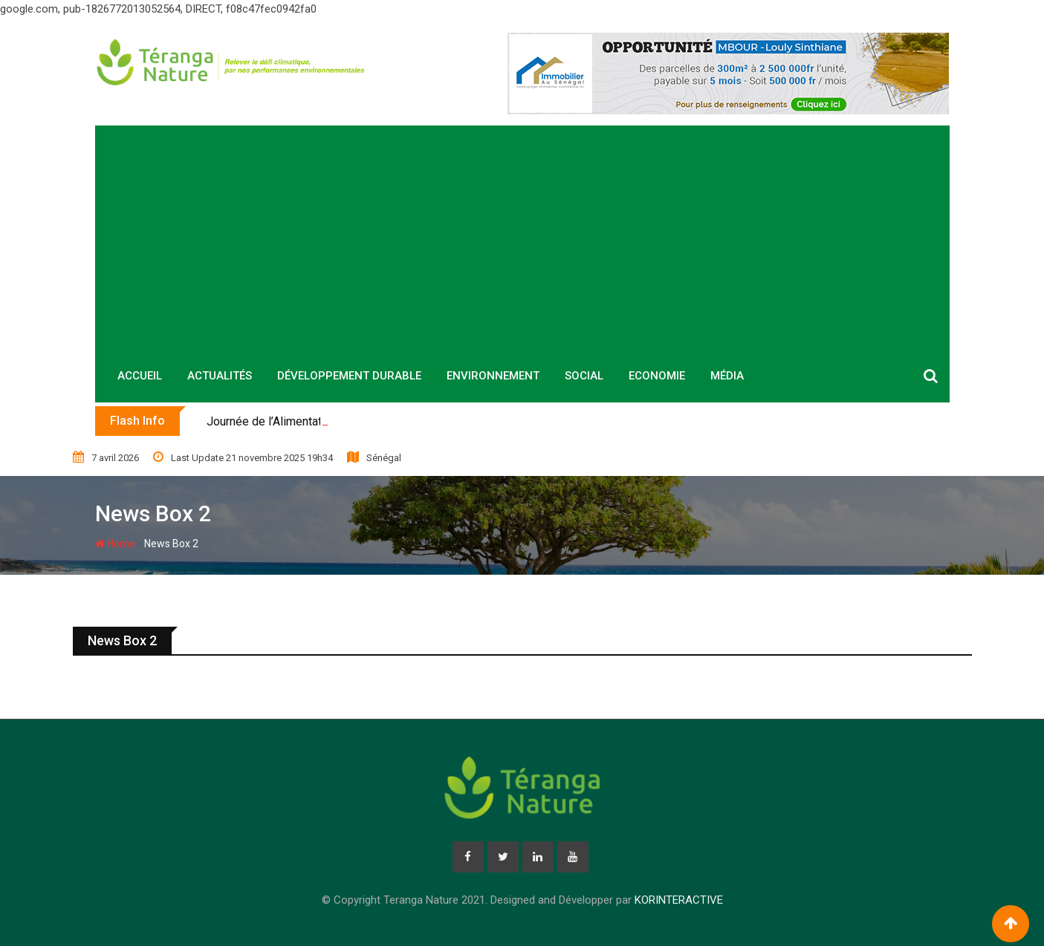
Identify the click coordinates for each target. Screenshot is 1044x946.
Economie (657, 375)
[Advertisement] (522, 237)
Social (584, 375)
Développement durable (349, 375)
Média (727, 375)
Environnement (493, 375)
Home (115, 543)
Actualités (219, 375)
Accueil (139, 375)
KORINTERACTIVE (679, 900)
